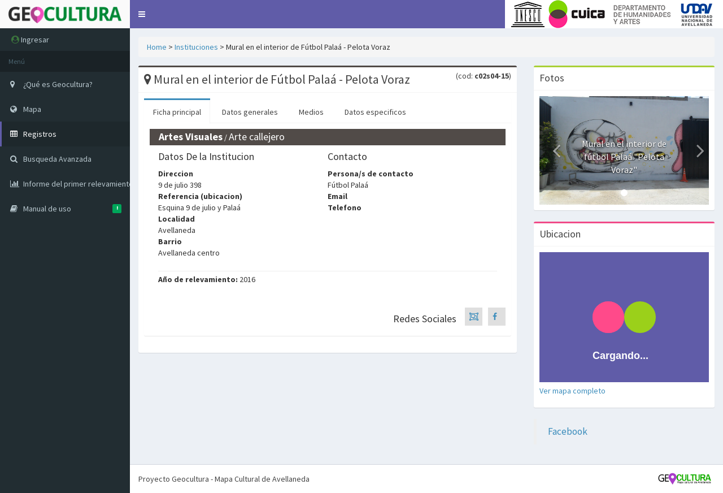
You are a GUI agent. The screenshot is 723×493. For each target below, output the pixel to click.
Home (157, 47)
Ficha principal (177, 112)
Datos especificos (375, 112)
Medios (311, 112)
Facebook (567, 431)
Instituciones (196, 47)
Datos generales (250, 112)
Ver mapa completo (572, 391)
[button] (142, 14)
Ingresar (30, 39)
